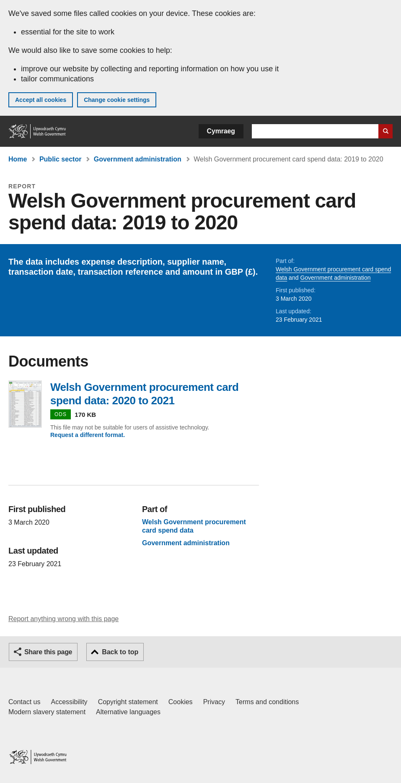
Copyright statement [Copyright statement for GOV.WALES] (128, 701)
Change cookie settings (117, 99)
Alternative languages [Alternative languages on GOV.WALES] (128, 711)
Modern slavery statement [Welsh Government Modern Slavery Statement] (46, 711)
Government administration (137, 159)
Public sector (60, 159)
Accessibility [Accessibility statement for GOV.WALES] (69, 701)
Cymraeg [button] (221, 131)
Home (17, 159)
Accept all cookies (40, 99)
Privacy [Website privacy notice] (214, 701)
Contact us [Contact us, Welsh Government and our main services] (24, 701)
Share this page (48, 652)
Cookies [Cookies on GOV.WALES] (180, 701)
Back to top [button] (120, 652)
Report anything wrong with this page (63, 618)
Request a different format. (87, 435)
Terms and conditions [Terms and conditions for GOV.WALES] (267, 701)
